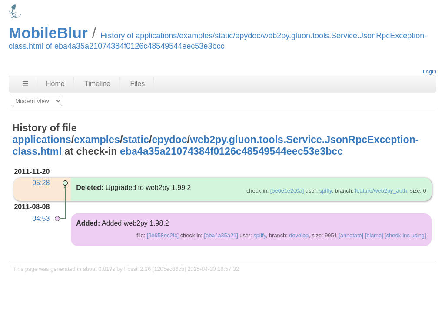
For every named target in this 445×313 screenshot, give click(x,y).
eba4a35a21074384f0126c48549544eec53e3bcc (231, 151)
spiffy (325, 190)
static (136, 139)
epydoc (169, 139)
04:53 (41, 218)
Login (429, 71)
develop (299, 235)
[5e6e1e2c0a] (287, 190)
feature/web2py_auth (381, 190)
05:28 (41, 182)
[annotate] (351, 235)
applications (41, 139)
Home (55, 83)
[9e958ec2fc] (163, 235)
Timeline (97, 83)
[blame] (374, 235)
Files (137, 83)
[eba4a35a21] (221, 235)
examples (97, 139)
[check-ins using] (405, 235)
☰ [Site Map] (25, 83)
